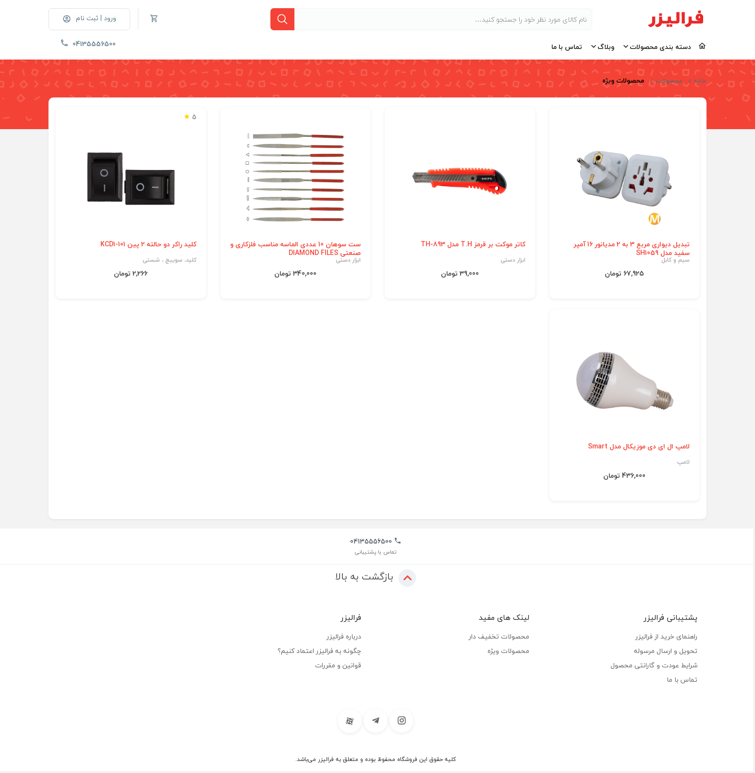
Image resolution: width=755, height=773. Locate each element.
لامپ (683, 462)
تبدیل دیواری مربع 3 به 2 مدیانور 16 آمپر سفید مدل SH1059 (631, 248)
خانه (700, 80)
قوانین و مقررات (338, 665)
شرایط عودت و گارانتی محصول (653, 665)
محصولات (669, 80)
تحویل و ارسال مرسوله (665, 651)
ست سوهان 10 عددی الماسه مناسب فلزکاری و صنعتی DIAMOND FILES (295, 248)
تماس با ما (566, 47)
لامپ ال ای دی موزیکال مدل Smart (639, 446)
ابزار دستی (512, 260)
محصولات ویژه (508, 651)
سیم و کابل (675, 260)
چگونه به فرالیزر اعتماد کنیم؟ (319, 651)
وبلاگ (605, 47)
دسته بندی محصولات (660, 47)
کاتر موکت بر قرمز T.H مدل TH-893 (473, 244)
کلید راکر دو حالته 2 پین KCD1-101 (148, 244)
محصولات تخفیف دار (499, 636)
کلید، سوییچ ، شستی (169, 260)
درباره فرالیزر (344, 636)
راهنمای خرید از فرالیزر (666, 636)
